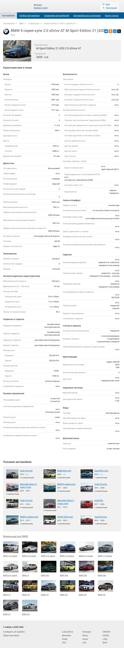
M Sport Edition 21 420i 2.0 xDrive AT (59, 23)
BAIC (105, 640)
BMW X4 (67, 586)
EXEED (105, 633)
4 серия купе (33, 23)
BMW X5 (86, 586)
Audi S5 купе (100, 516)
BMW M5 (86, 567)
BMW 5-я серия (67, 548)
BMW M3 (48, 567)
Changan (86, 630)
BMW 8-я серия (10, 567)
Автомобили (8, 15)
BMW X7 (10, 605)
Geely (64, 636)
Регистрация (111, 8)
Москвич (66, 633)
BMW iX (29, 567)
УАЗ (64, 640)
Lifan (105, 636)
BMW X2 (29, 586)
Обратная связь (10, 633)
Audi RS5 (98, 500)
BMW (21, 23)
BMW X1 (10, 586)
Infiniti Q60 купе (64, 516)
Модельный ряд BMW (15, 535)
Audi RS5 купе (100, 471)
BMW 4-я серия (48, 548)
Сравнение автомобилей (56, 15)
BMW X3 (48, 586)
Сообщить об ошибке (13, 630)
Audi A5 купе (25, 471)
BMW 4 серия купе (65, 484)
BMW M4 (67, 567)
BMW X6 (105, 586)
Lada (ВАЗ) (67, 630)
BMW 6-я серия (86, 548)
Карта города (111, 15)
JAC (84, 640)
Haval (84, 636)
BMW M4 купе (63, 471)
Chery (84, 633)
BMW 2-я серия (10, 548)
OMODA (106, 630)
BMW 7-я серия (105, 548)
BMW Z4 (29, 605)
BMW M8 (105, 567)
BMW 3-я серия (29, 548)
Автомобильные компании (87, 15)
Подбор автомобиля (29, 15)
